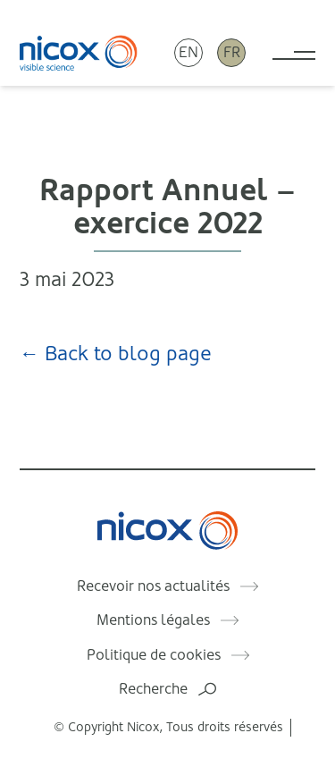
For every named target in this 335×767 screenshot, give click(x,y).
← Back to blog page (116, 353)
